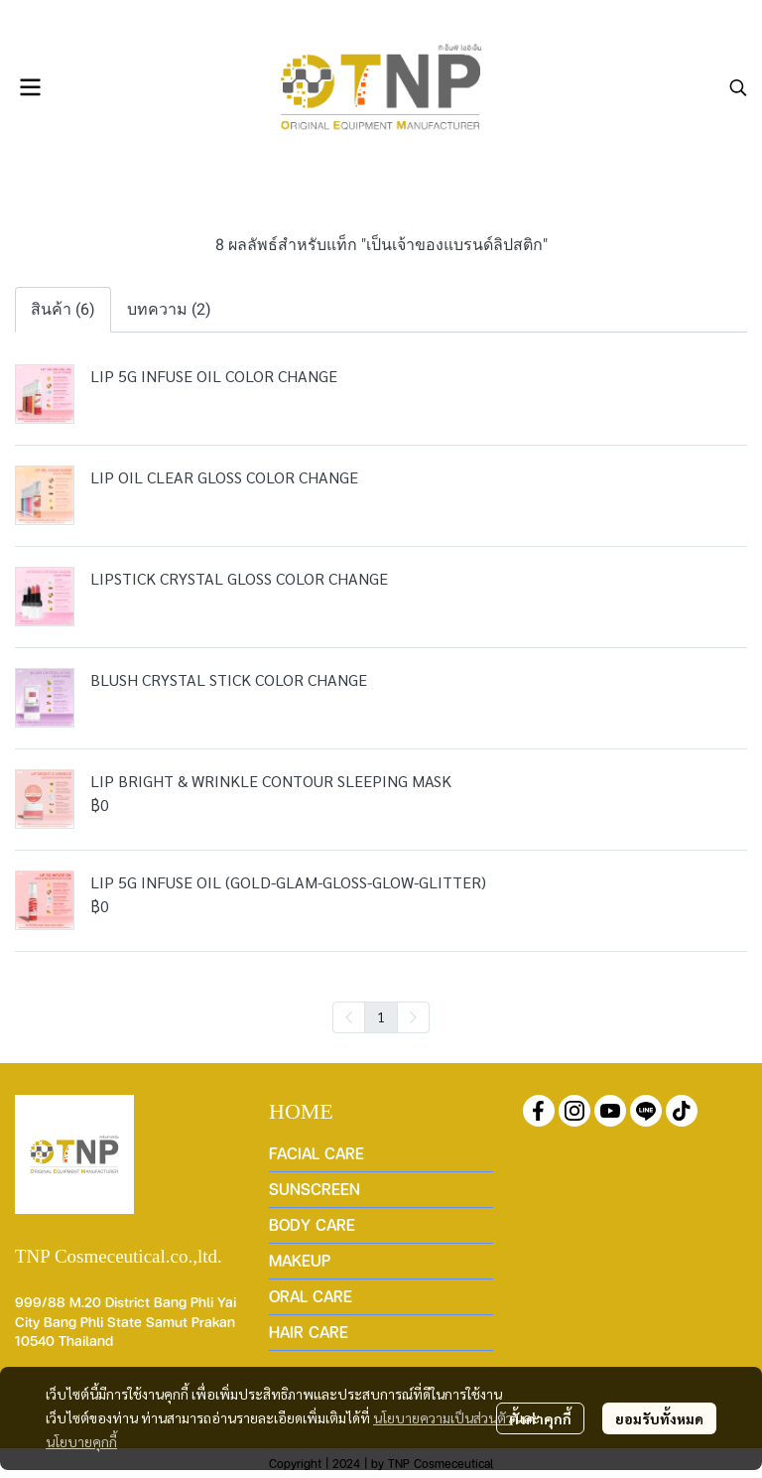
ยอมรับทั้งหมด (659, 1418)
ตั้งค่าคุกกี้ (540, 1418)
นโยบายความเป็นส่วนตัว (443, 1417)
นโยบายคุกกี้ (81, 1441)
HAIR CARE (308, 1331)
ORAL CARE (310, 1295)
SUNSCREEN (314, 1188)
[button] (738, 87)
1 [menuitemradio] (381, 1016)
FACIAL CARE (316, 1153)
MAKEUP (299, 1260)
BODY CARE (312, 1224)
